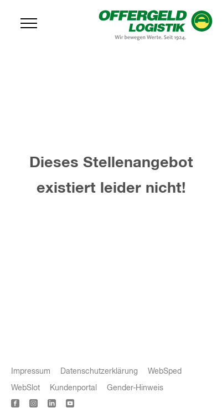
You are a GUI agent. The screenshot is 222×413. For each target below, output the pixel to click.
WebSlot (25, 388)
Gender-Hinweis (135, 388)
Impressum (30, 371)
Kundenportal (73, 388)
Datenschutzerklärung (99, 371)
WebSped (165, 371)
